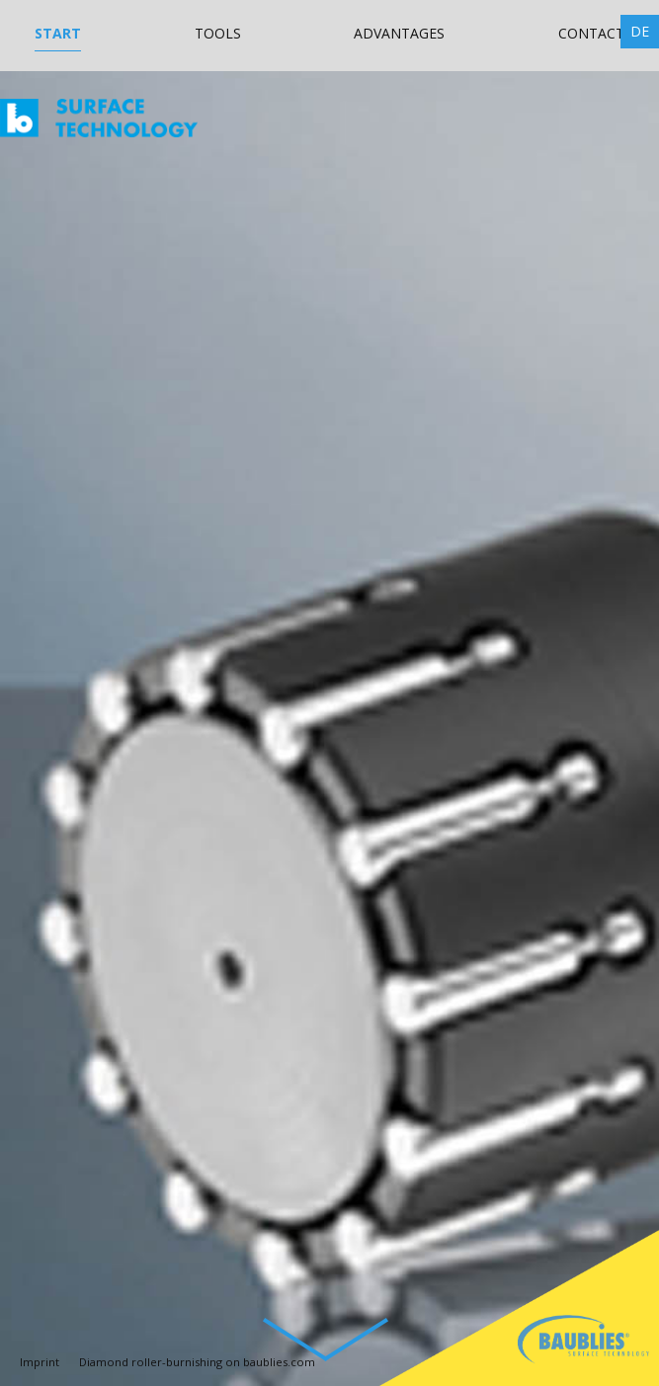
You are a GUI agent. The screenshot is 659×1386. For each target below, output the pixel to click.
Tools (218, 33)
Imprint (39, 1361)
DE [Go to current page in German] (639, 31)
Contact (591, 33)
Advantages (399, 33)
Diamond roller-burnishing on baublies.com (197, 1361)
